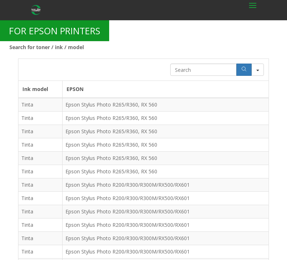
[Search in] (258, 70)
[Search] (244, 70)
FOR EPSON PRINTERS (54, 31)
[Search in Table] (203, 70)
